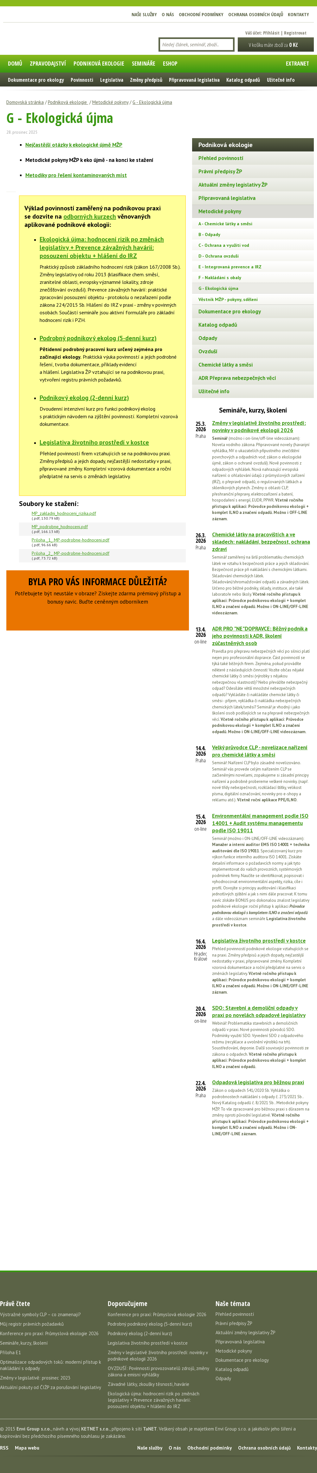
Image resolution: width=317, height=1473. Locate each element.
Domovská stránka (25, 102)
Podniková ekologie (68, 102)
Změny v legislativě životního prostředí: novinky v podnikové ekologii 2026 (259, 426)
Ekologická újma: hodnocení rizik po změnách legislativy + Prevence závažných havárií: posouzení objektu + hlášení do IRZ (102, 247)
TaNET (150, 1429)
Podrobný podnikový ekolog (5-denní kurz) (98, 338)
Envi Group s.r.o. (33, 1429)
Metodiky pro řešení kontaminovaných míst (76, 175)
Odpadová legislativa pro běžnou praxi (258, 1082)
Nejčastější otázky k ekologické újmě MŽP (73, 144)
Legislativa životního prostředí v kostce (94, 442)
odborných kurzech (89, 216)
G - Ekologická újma (152, 102)
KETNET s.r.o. (95, 1429)
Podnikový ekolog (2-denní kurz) (84, 398)
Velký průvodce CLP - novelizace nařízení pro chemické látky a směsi (259, 751)
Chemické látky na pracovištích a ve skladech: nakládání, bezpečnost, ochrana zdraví (261, 542)
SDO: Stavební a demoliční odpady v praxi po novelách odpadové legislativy (259, 1011)
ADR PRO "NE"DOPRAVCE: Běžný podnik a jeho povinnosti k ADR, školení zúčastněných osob (259, 636)
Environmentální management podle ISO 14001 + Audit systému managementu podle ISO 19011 (260, 823)
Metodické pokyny (110, 102)
